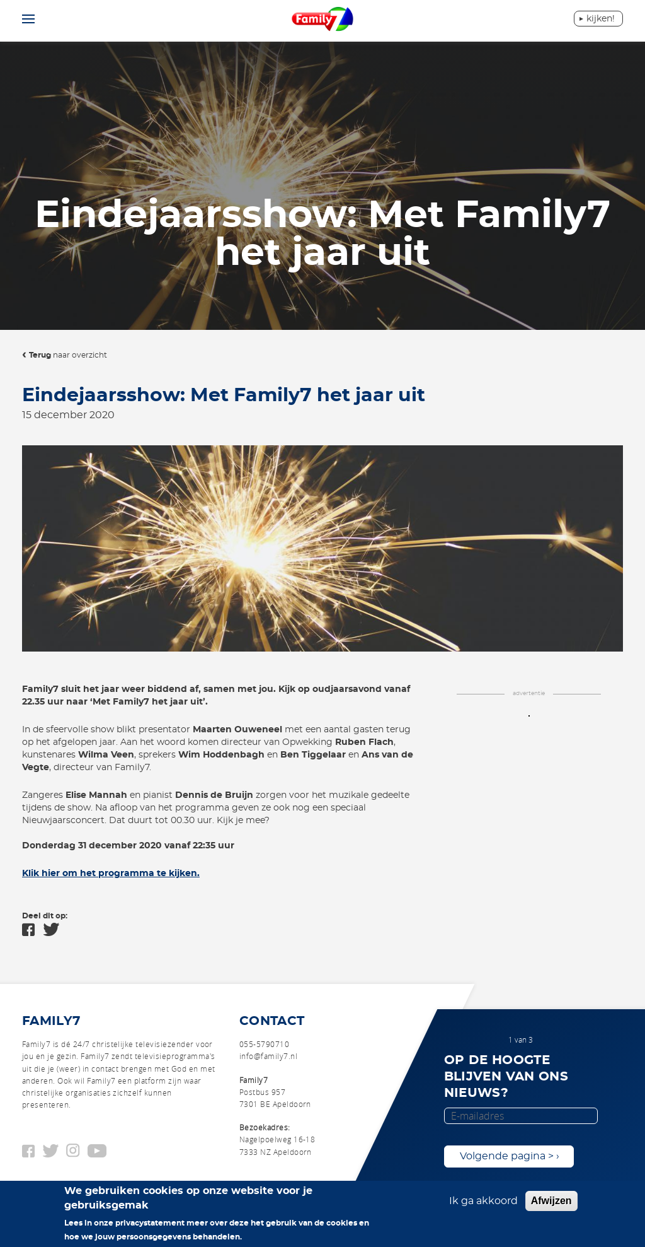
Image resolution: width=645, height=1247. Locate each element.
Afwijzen (551, 1205)
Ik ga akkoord (483, 1206)
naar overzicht (68, 355)
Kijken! (600, 19)
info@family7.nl (268, 1056)
